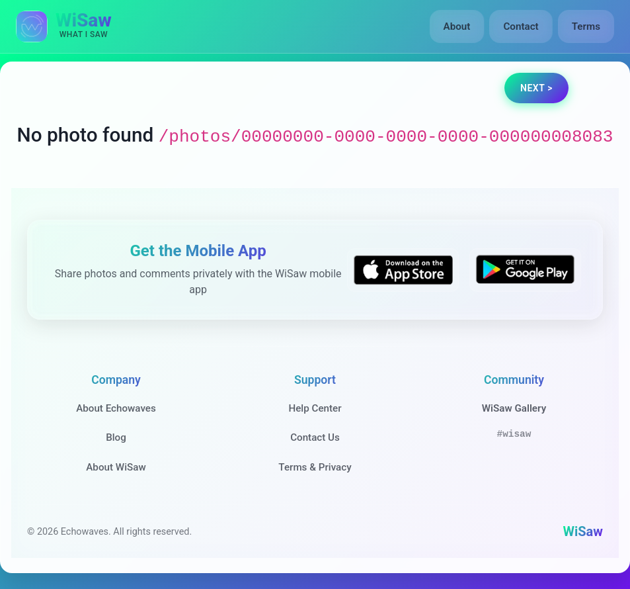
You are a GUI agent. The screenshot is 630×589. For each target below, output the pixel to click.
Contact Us (315, 437)
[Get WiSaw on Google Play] (525, 270)
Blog (116, 437)
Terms (586, 26)
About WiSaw (115, 467)
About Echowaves (116, 408)
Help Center (314, 408)
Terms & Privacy (314, 467)
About (457, 26)
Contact (520, 26)
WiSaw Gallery (514, 408)
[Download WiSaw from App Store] (403, 270)
